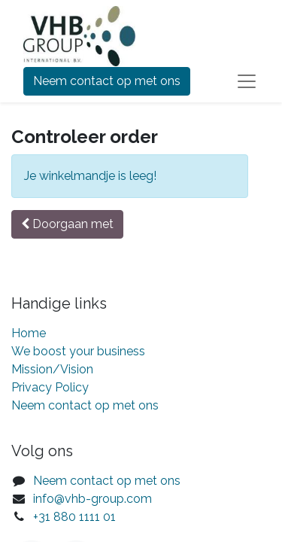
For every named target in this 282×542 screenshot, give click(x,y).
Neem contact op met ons (106, 81)
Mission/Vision (52, 369)
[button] (67, 224)
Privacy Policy (50, 387)
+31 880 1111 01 (74, 517)
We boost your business (78, 351)
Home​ (28, 333)
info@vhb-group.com (92, 499)
